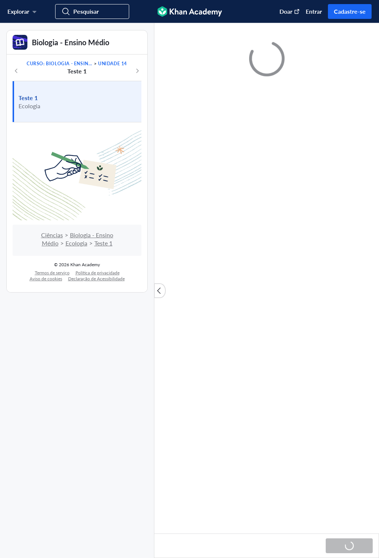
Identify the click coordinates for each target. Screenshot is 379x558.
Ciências (52, 234)
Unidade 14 (112, 63)
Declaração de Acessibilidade (96, 278)
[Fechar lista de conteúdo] (160, 290)
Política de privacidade (98, 272)
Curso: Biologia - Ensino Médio (60, 63)
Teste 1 (28, 97)
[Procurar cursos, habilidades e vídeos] (92, 11)
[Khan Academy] (189, 11)
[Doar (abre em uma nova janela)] (285, 11)
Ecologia (76, 243)
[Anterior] (16, 70)
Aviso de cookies (46, 278)
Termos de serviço (52, 272)
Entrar (314, 11)
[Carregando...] (349, 545)
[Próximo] (137, 70)
